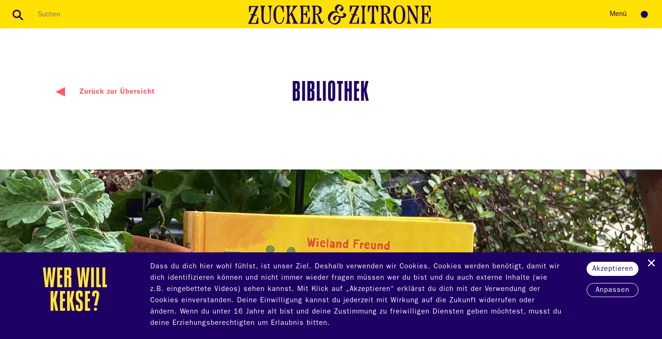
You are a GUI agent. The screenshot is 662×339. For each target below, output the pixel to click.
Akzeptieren (612, 269)
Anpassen (612, 290)
